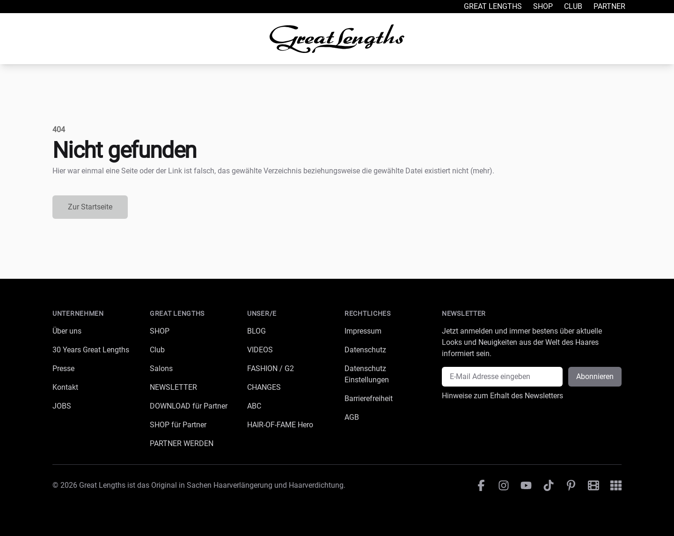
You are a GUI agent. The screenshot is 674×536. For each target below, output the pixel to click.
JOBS (61, 406)
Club (573, 6)
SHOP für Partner (178, 424)
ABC (254, 406)
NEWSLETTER (173, 387)
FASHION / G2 (270, 368)
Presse (63, 368)
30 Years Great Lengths (90, 349)
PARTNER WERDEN (181, 443)
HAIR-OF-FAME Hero (280, 424)
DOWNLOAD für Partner (188, 406)
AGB (351, 417)
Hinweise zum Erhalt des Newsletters (502, 395)
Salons (161, 368)
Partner (609, 6)
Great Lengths (493, 6)
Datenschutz (365, 349)
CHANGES (264, 387)
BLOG (256, 331)
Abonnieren (595, 376)
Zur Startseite (90, 206)
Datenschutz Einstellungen (366, 374)
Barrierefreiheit (368, 398)
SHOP (159, 331)
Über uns (66, 331)
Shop (543, 6)
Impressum (362, 331)
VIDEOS (260, 349)
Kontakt (65, 387)
